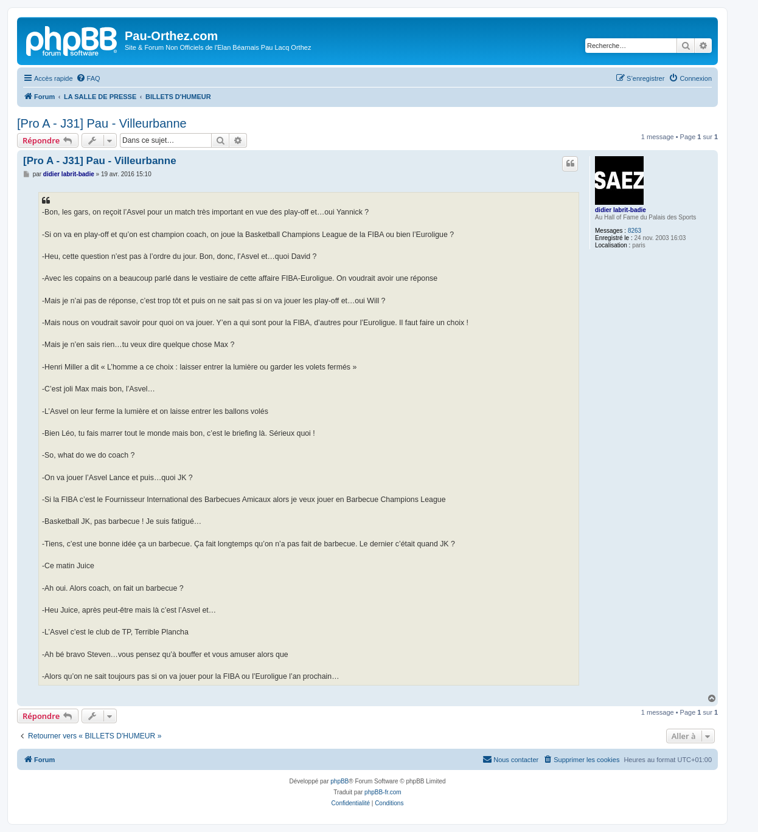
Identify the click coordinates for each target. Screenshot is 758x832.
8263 (634, 230)
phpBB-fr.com (383, 792)
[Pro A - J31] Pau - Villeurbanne (102, 123)
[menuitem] (88, 78)
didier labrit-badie (620, 210)
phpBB (339, 781)
